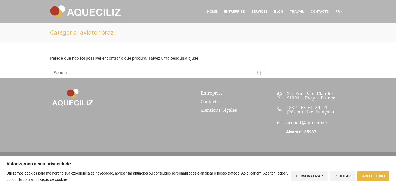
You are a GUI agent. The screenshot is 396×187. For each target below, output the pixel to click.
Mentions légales (219, 110)
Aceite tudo (373, 176)
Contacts (210, 101)
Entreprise (212, 93)
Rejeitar (342, 176)
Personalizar (309, 176)
